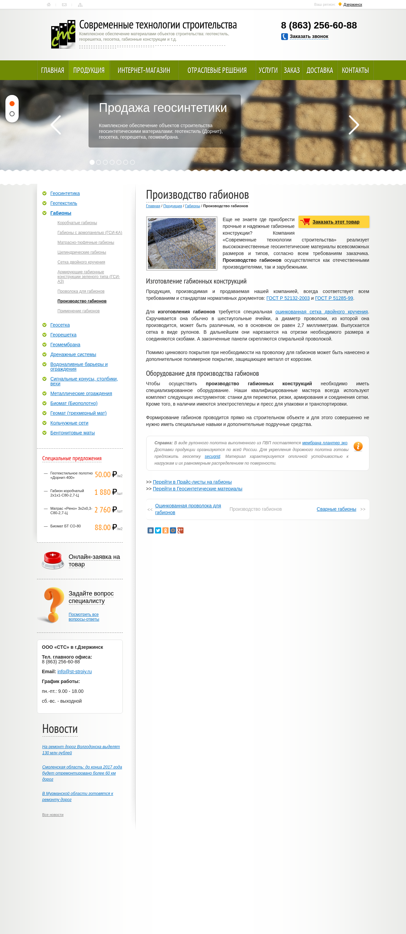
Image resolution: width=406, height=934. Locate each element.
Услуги (268, 70)
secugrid (212, 456)
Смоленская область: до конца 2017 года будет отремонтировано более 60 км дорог (82, 773)
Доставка (320, 70)
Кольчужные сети (70, 423)
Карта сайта (80, 5)
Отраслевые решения (217, 70)
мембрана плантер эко (324, 443)
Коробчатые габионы (77, 222)
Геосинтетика (65, 193)
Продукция (89, 70)
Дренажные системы (73, 354)
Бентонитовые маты (73, 432)
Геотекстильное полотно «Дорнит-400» (72, 475)
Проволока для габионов (81, 291)
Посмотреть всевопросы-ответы (84, 617)
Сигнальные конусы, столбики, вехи (84, 381)
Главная (49, 5)
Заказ (292, 70)
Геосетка (60, 325)
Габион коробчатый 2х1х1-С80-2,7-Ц (67, 493)
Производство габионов (82, 301)
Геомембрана (65, 344)
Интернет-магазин (144, 70)
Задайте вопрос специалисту (91, 597)
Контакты (64, 5)
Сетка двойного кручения (81, 262)
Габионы (192, 206)
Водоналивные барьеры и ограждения (79, 366)
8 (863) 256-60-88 (319, 25)
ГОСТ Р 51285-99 (334, 298)
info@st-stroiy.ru (74, 671)
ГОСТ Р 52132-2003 (288, 298)
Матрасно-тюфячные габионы (86, 242)
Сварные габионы (336, 509)
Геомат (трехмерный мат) (79, 413)
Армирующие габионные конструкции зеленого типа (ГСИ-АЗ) (89, 277)
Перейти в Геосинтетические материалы (198, 488)
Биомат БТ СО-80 (66, 526)
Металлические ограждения (81, 393)
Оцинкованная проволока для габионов (188, 509)
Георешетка (64, 334)
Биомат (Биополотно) (74, 403)
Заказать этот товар (336, 222)
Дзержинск (353, 4)
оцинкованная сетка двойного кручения (321, 311)
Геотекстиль (64, 203)
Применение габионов (79, 311)
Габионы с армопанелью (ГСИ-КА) (90, 232)
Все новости (53, 815)
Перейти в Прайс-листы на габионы (192, 482)
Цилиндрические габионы (82, 252)
